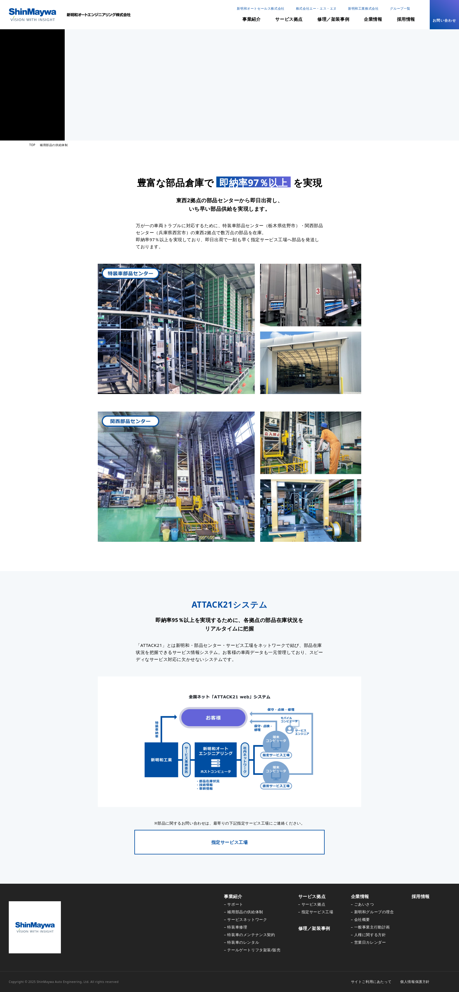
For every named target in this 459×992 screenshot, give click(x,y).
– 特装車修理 (235, 927)
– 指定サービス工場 (315, 911)
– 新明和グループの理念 (372, 911)
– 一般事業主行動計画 (370, 927)
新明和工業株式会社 (363, 8)
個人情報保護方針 (415, 981)
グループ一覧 (400, 8)
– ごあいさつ (362, 904)
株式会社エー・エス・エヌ (316, 8)
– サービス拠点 (312, 904)
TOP (32, 145)
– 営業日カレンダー (368, 942)
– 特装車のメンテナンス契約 (249, 934)
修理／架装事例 (333, 19)
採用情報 (406, 19)
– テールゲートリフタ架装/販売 (252, 949)
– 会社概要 (360, 919)
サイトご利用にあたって (371, 981)
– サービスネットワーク (245, 919)
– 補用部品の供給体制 (243, 911)
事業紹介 (251, 19)
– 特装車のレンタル (241, 942)
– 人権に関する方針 (368, 934)
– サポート (233, 904)
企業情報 (373, 19)
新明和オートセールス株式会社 (260, 8)
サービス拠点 (289, 19)
